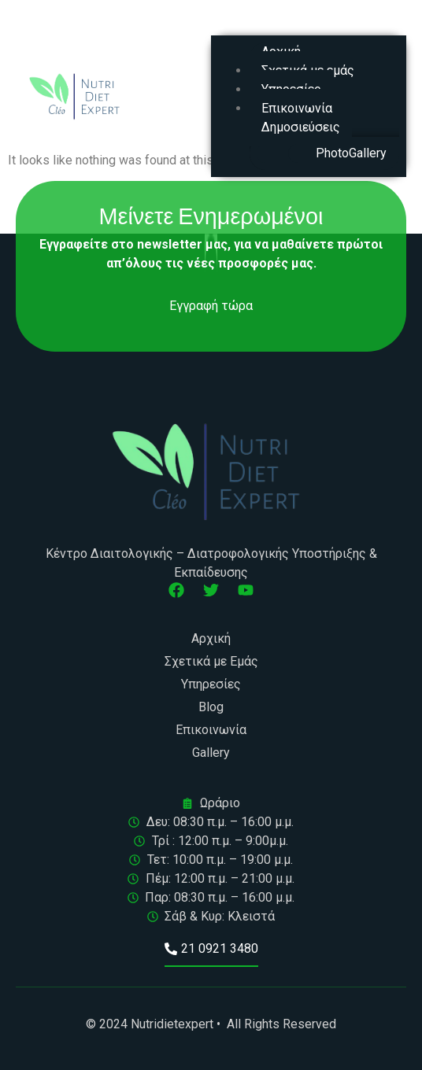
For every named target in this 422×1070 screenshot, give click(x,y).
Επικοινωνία (296, 108)
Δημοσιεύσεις (300, 127)
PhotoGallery (351, 153)
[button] (308, 25)
